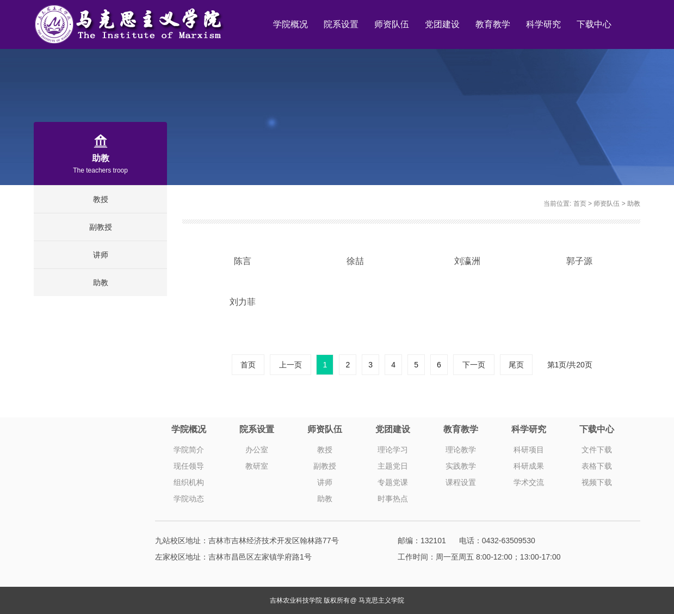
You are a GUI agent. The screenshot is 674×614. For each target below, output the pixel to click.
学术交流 (529, 482)
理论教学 (461, 449)
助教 (100, 282)
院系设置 (341, 24)
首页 (579, 203)
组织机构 (189, 482)
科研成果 (529, 466)
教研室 (256, 466)
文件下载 (597, 449)
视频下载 (597, 482)
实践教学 (461, 466)
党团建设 (442, 24)
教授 (100, 199)
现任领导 (189, 466)
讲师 (100, 254)
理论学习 (393, 449)
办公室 (256, 449)
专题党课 (393, 482)
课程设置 (461, 482)
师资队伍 (391, 24)
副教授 (100, 227)
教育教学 (492, 24)
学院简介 (189, 449)
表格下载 (597, 466)
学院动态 (189, 498)
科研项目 (529, 449)
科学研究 (543, 24)
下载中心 (594, 24)
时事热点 (393, 498)
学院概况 (290, 24)
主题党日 (393, 466)
